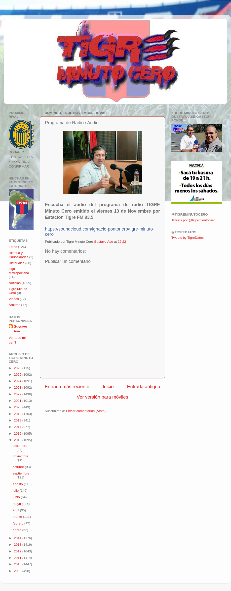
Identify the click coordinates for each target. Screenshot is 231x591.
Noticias (15, 283)
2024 (18, 381)
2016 (18, 433)
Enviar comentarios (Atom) (86, 411)
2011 (18, 558)
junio (17, 497)
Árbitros (14, 305)
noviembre (20, 456)
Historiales (16, 263)
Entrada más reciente (67, 386)
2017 (18, 427)
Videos (14, 299)
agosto (18, 484)
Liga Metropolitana (19, 271)
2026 (18, 368)
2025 (18, 374)
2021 (18, 401)
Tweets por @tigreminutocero (193, 220)
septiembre (21, 473)
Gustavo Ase (20, 329)
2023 (18, 387)
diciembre (20, 446)
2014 (18, 538)
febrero (18, 523)
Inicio (108, 386)
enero (17, 530)
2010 (18, 564)
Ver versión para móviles (102, 397)
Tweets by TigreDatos (187, 237)
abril (16, 510)
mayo (17, 504)
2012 (18, 551)
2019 (18, 414)
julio (16, 490)
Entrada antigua (143, 386)
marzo (18, 517)
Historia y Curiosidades (18, 255)
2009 (18, 571)
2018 (18, 420)
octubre (19, 467)
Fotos (13, 247)
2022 (18, 394)
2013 (18, 544)
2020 (18, 407)
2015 (18, 440)
